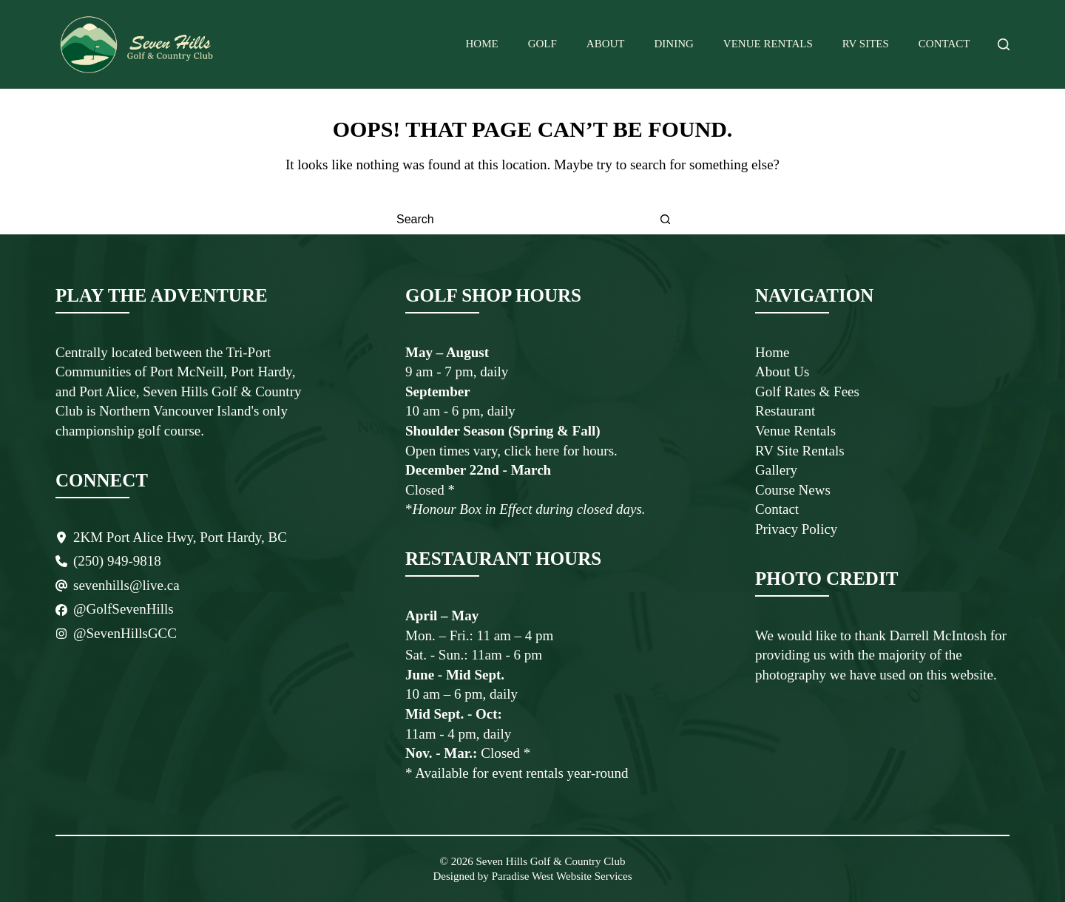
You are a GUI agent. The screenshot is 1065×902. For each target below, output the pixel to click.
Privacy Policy (796, 529)
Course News (793, 490)
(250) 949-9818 (117, 561)
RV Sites (865, 44)
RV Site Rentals (800, 450)
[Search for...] (518, 219)
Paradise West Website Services (560, 876)
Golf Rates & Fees (807, 391)
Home (482, 44)
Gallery (776, 470)
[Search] (1004, 44)
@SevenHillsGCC (125, 633)
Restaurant (785, 410)
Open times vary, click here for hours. (511, 450)
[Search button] (665, 219)
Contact (944, 44)
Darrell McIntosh (940, 635)
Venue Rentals (768, 44)
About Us (782, 371)
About (605, 44)
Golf (542, 44)
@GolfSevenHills (123, 609)
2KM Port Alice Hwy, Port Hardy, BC (180, 537)
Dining (674, 44)
